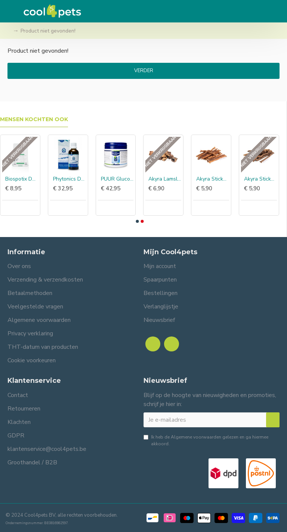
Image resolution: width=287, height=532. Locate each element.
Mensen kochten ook (34, 119)
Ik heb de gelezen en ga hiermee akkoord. (206, 440)
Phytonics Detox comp (69, 179)
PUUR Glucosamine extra (117, 179)
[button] (137, 221)
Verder (143, 70)
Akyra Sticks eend (212, 179)
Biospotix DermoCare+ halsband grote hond (21, 179)
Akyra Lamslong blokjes (164, 179)
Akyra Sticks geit (260, 179)
